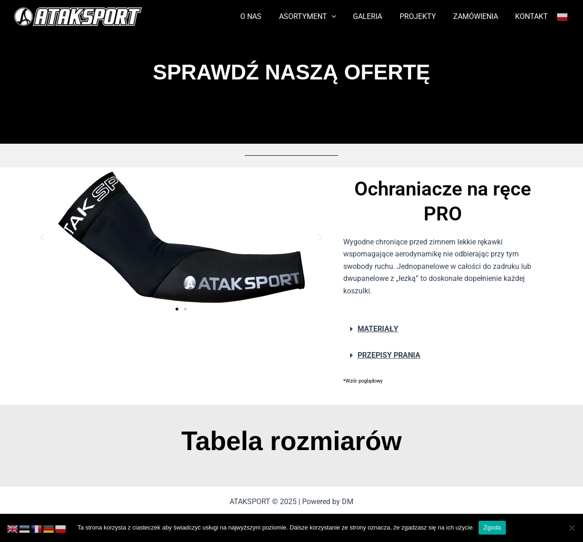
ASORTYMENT (318, 17)
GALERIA (376, 16)
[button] (42, 237)
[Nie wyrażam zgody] (571, 527)
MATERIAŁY (378, 328)
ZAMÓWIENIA (479, 16)
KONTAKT (532, 16)
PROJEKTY (424, 16)
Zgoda (492, 527)
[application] (342, 17)
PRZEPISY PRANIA (389, 355)
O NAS (264, 16)
